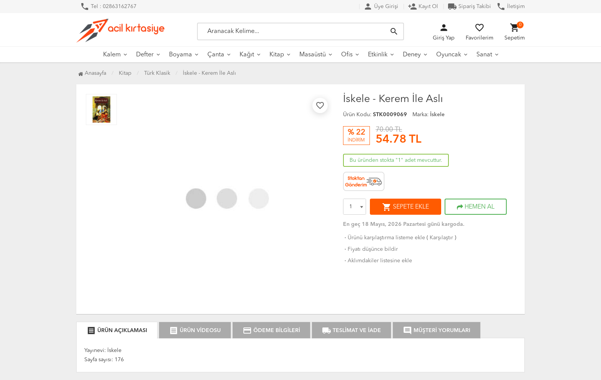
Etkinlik (378, 55)
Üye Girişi (380, 6)
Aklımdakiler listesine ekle (377, 260)
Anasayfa (92, 73)
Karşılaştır (441, 237)
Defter (145, 55)
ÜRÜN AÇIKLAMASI (117, 330)
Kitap (276, 55)
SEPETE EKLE (405, 207)
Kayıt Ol (423, 6)
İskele (437, 114)
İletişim (510, 6)
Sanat (484, 55)
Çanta (215, 55)
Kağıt (247, 55)
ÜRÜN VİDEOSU (195, 330)
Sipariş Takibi (469, 6)
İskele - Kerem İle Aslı (209, 73)
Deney (412, 55)
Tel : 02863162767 (108, 6)
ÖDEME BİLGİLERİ (271, 330)
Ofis (347, 55)
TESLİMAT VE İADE (351, 330)
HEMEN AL (475, 207)
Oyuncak (448, 55)
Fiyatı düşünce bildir (370, 249)
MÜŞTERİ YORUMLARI (436, 330)
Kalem (112, 55)
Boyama (180, 55)
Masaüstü (312, 55)
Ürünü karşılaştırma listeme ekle (384, 237)
